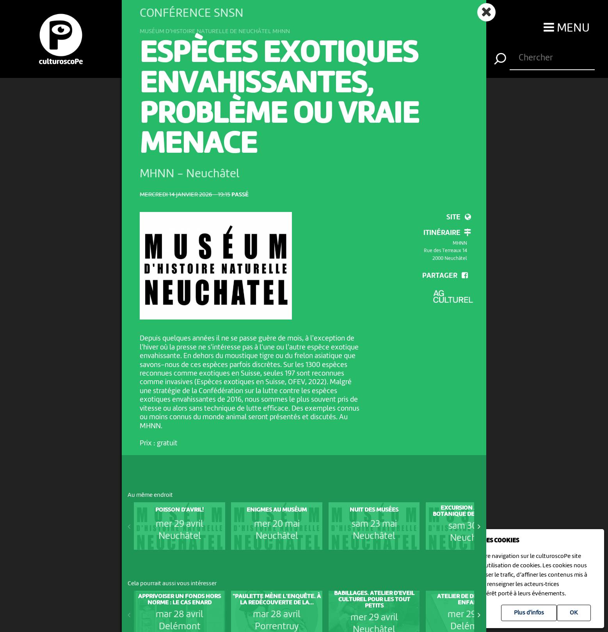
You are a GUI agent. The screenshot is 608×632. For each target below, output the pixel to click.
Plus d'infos (529, 613)
